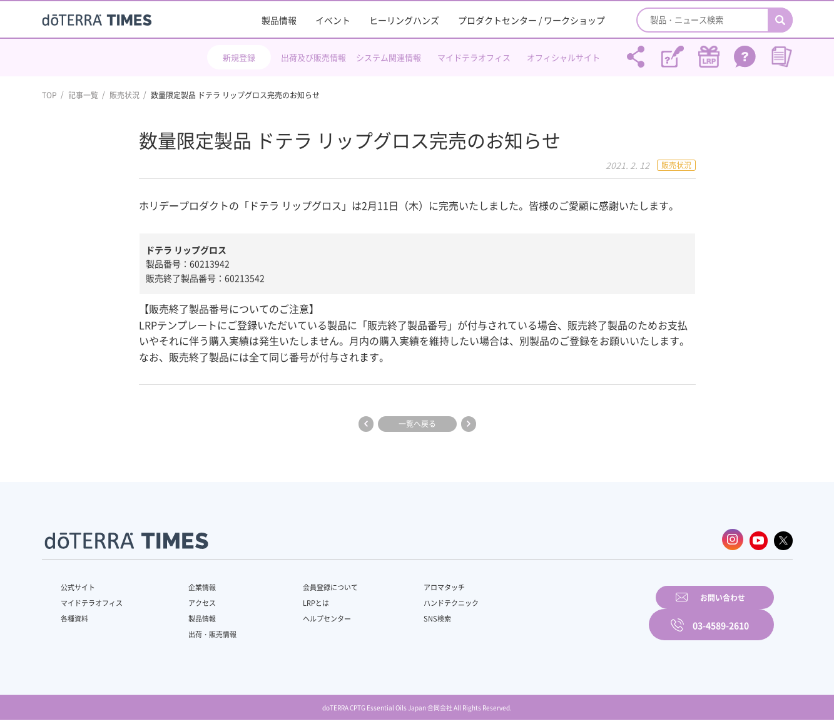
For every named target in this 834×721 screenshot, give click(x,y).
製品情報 (279, 20)
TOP (49, 95)
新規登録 (239, 57)
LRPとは (296, 600)
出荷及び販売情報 (313, 57)
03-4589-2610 (721, 614)
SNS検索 (407, 615)
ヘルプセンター (308, 615)
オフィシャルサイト (563, 57)
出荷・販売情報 (204, 631)
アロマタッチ (414, 584)
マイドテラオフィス (474, 57)
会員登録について (312, 584)
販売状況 (124, 95)
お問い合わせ (577, 614)
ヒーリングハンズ (404, 20)
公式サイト (79, 584)
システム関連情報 (388, 57)
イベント (332, 20)
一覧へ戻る (417, 423)
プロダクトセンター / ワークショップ (531, 20)
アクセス (193, 600)
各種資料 (76, 615)
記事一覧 (83, 95)
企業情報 (193, 584)
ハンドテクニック (422, 600)
